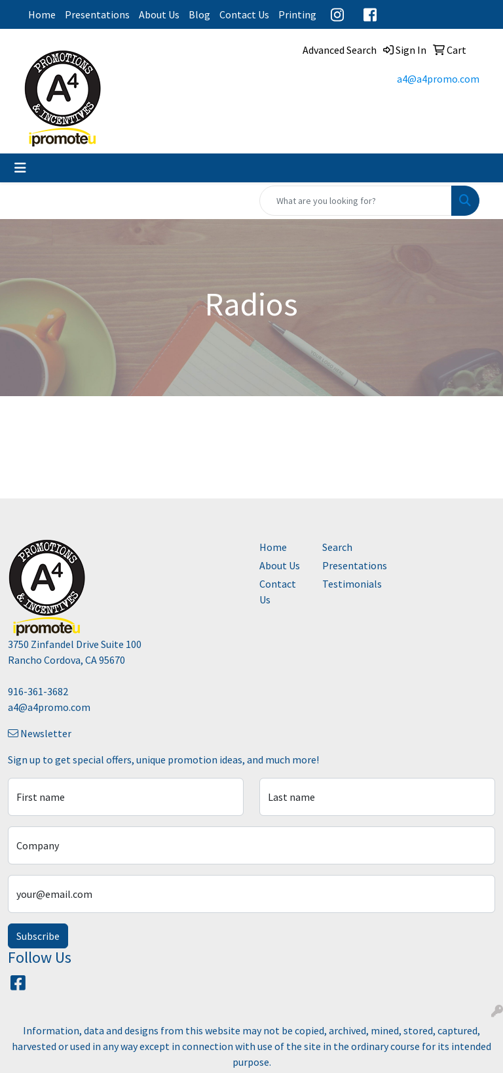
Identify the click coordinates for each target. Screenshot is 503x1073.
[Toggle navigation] (20, 168)
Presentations (97, 14)
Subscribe (38, 935)
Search (337, 547)
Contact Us (244, 14)
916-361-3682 (38, 691)
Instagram (337, 14)
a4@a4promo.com (438, 78)
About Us (159, 14)
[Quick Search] (355, 201)
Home (42, 14)
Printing (297, 14)
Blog (199, 14)
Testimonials (345, 583)
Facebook (370, 14)
